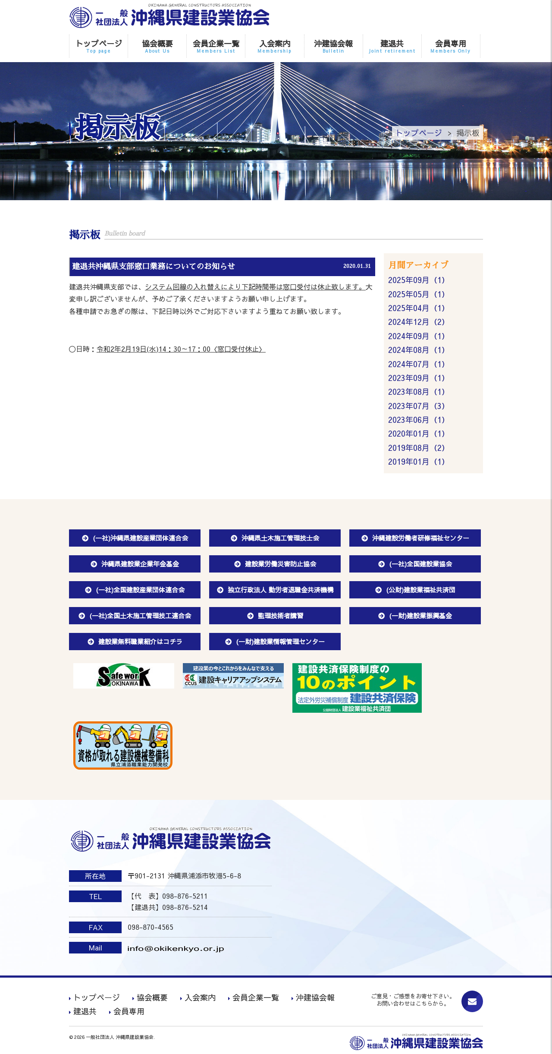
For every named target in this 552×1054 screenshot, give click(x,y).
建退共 (392, 46)
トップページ (98, 46)
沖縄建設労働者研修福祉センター (420, 537)
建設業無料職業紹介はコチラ (140, 641)
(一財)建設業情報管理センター (280, 641)
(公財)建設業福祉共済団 (420, 589)
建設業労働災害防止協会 (280, 563)
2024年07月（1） (418, 364)
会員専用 (451, 46)
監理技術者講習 (280, 615)
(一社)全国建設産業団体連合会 (140, 589)
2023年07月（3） (418, 405)
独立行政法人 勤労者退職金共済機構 (280, 589)
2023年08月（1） (418, 391)
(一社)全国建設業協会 (420, 563)
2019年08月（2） (418, 447)
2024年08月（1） (418, 349)
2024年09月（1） (418, 335)
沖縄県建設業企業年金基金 (140, 563)
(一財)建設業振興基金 (420, 615)
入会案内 (274, 46)
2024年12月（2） (418, 321)
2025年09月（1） (418, 279)
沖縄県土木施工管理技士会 (280, 537)
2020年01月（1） (418, 433)
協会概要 (157, 46)
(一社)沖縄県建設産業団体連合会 (140, 537)
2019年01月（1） (418, 461)
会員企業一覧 (216, 46)
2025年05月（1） (418, 294)
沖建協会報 (333, 46)
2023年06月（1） (418, 419)
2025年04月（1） (418, 307)
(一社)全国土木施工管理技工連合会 (140, 615)
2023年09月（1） (418, 377)
